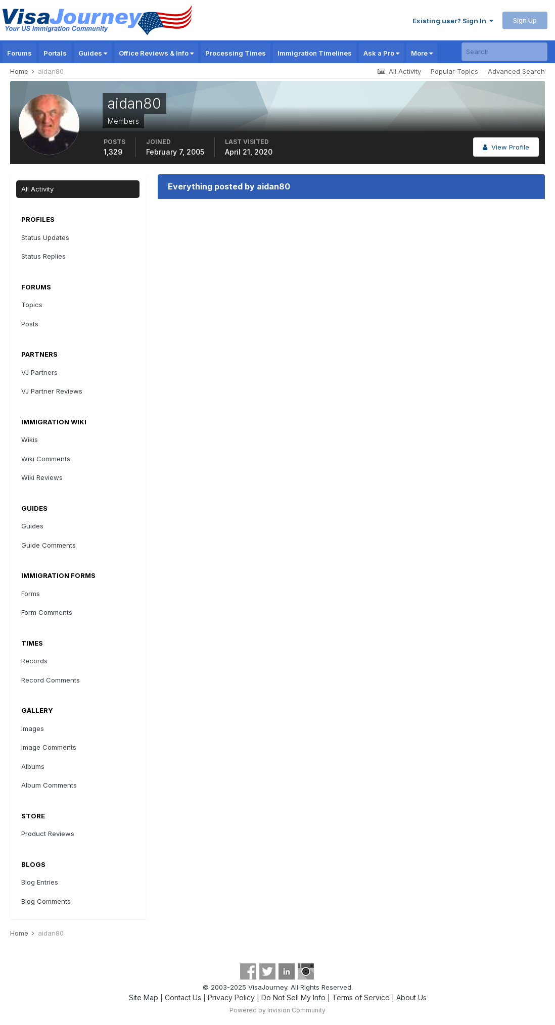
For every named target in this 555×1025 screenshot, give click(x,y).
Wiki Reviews (42, 477)
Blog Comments (46, 901)
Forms (30, 594)
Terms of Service (361, 997)
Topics (31, 305)
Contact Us (183, 997)
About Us (411, 997)
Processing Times (235, 53)
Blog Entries (39, 882)
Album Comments (49, 785)
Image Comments (48, 747)
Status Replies (43, 256)
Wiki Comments (45, 459)
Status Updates (45, 237)
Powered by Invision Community (277, 1010)
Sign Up (525, 20)
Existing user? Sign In (452, 21)
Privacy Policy (231, 997)
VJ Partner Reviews (51, 391)
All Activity (37, 189)
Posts (29, 324)
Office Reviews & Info (156, 53)
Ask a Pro (381, 53)
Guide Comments (48, 545)
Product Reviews (47, 833)
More (422, 53)
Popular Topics (454, 71)
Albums (32, 766)
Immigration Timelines (315, 53)
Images (32, 728)
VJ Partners (39, 372)
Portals (55, 53)
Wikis (29, 439)
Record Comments (50, 680)
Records (34, 661)
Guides (92, 53)
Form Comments (46, 612)
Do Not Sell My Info (293, 997)
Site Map (143, 997)
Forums (19, 53)
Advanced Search (516, 71)
